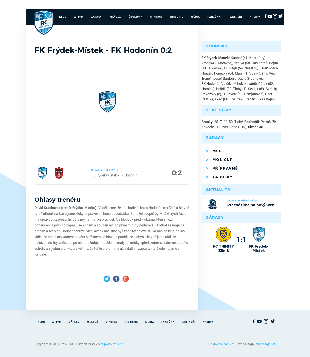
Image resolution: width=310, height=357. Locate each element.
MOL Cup (222, 160)
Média (195, 16)
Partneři (235, 16)
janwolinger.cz (265, 344)
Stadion (156, 16)
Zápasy (96, 16)
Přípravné (225, 168)
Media (149, 321)
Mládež (115, 16)
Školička (136, 16)
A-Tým (79, 16)
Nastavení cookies (221, 344)
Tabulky (222, 177)
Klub (63, 16)
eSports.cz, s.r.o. (113, 344)
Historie (176, 16)
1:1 (241, 239)
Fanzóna (214, 16)
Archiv (255, 16)
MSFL (218, 151)
